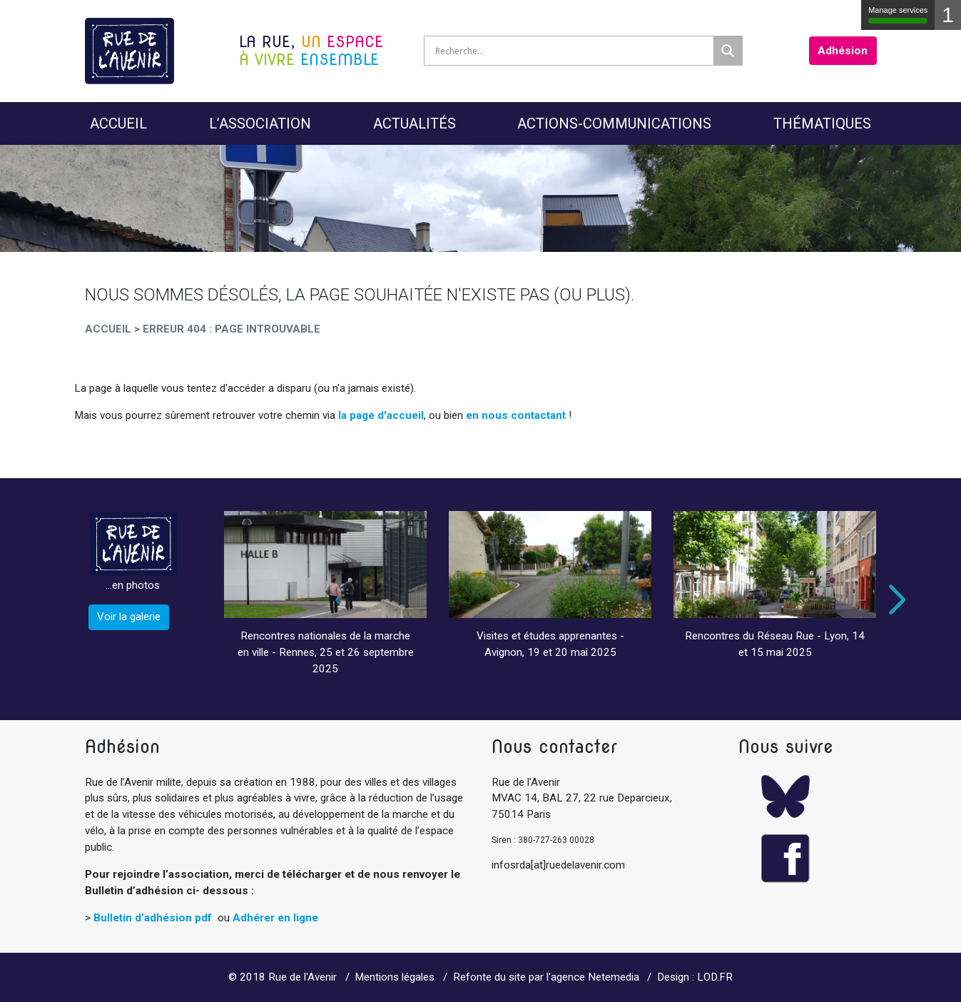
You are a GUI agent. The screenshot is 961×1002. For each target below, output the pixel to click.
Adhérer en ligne (275, 917)
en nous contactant (516, 415)
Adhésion (843, 50)
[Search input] (572, 50)
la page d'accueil (381, 415)
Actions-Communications (614, 123)
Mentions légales (394, 977)
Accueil (118, 123)
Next (894, 599)
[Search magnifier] (727, 50)
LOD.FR (715, 977)
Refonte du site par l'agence (519, 977)
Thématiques (822, 123)
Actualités (414, 123)
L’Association (260, 123)
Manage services (897, 15)
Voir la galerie (129, 616)
